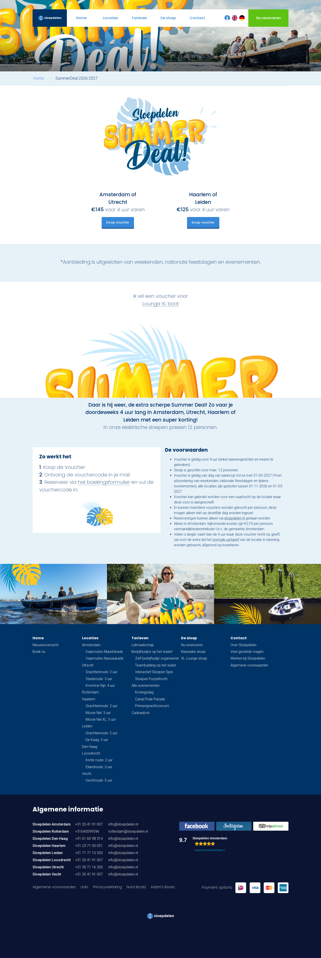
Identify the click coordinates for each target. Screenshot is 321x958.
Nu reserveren (192, 645)
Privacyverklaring (107, 887)
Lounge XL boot (160, 303)
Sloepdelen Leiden (48, 853)
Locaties (90, 638)
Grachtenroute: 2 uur (101, 672)
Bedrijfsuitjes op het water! (152, 652)
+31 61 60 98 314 (89, 838)
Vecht (86, 774)
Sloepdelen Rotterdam (51, 831)
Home (38, 78)
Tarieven (140, 638)
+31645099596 (87, 831)
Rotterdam (90, 692)
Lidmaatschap (143, 645)
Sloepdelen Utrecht (48, 867)
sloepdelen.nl (234, 518)
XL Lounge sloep (194, 658)
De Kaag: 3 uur (97, 740)
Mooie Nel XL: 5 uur (101, 719)
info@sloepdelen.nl (123, 824)
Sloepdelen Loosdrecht (52, 860)
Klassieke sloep (193, 652)
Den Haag (89, 747)
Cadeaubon (141, 713)
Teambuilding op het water (155, 665)
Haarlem (88, 699)
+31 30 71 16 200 (89, 867)
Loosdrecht (91, 753)
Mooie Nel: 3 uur (98, 713)
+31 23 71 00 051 (89, 846)
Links (84, 887)
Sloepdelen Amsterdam (52, 824)
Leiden (87, 726)
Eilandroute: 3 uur (99, 767)
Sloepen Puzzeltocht (151, 679)
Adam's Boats (163, 887)
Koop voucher (117, 222)
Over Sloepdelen (243, 645)
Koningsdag (144, 692)
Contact (238, 638)
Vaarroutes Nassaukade (104, 658)
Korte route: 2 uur (99, 760)
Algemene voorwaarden (249, 665)
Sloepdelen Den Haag (50, 838)
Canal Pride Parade (150, 699)
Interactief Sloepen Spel (154, 672)
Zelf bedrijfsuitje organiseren (157, 658)
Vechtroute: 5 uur (99, 780)
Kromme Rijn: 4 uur (100, 685)
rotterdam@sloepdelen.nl (128, 831)
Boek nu (39, 652)
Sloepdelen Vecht (47, 874)
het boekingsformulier (104, 482)
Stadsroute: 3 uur (99, 679)
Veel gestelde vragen (246, 652)
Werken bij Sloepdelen (247, 658)
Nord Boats (136, 887)
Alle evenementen (145, 685)
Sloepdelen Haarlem (49, 846)
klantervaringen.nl (215, 850)
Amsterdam (91, 645)
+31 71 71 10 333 (89, 853)
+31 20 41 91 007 (89, 824)
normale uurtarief (225, 540)
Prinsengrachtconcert (152, 706)
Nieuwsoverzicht (45, 645)
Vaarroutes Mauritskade (104, 652)
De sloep (189, 638)
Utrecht (87, 665)
